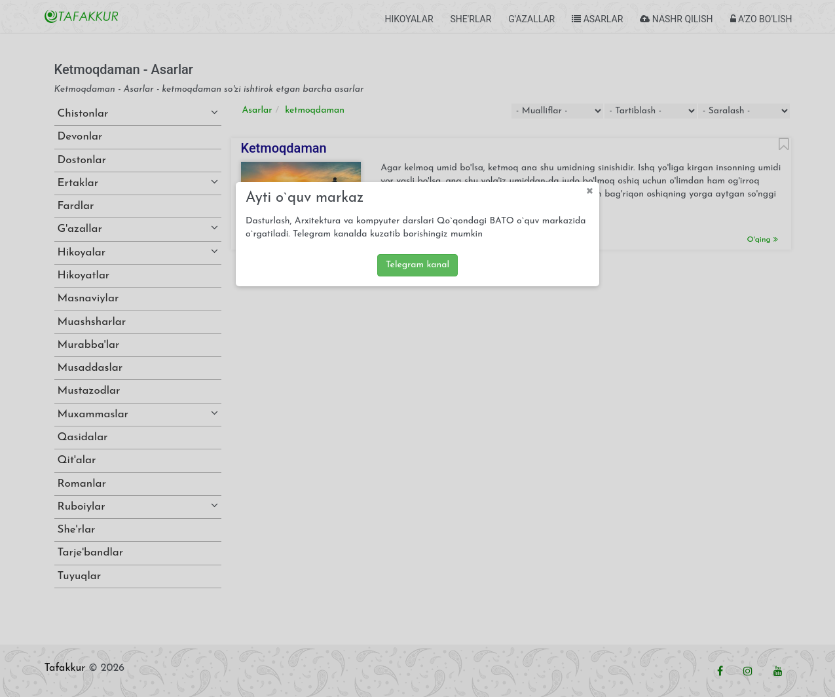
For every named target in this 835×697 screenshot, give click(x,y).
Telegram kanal (417, 265)
